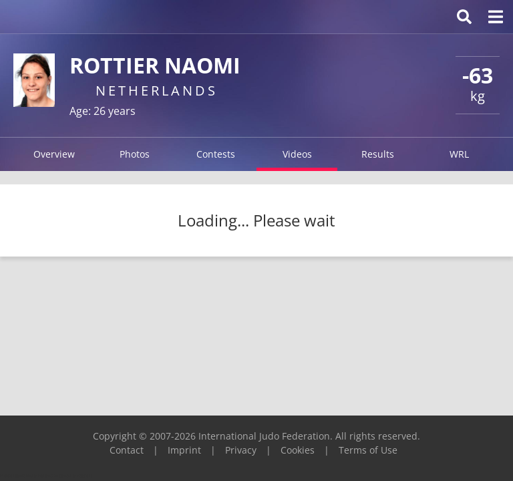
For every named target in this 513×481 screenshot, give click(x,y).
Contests (215, 154)
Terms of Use (368, 450)
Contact (127, 450)
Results (377, 154)
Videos (297, 154)
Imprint (184, 450)
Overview (54, 154)
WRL (459, 154)
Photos (135, 154)
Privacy (240, 450)
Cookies (298, 450)
